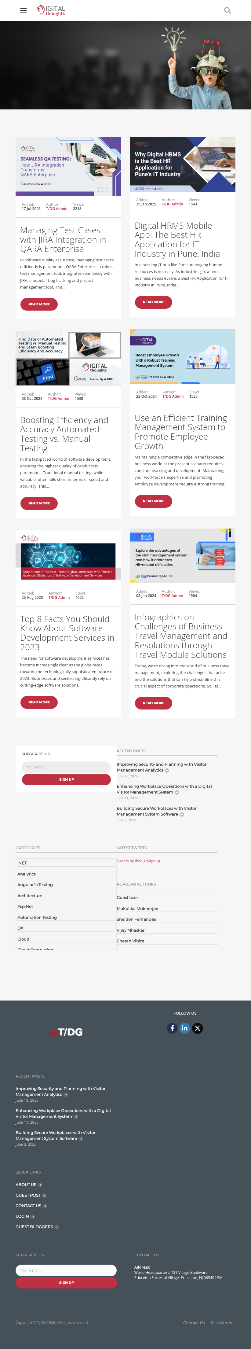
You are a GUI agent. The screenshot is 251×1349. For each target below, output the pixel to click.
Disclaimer (222, 1322)
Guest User (127, 897)
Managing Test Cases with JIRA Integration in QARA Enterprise (63, 239)
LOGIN (22, 1216)
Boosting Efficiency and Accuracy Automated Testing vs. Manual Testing (64, 434)
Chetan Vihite (130, 940)
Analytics (26, 874)
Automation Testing (37, 917)
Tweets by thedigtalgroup (138, 861)
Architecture (29, 895)
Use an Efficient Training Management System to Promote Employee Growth (181, 432)
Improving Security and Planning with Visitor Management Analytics (161, 767)
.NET (22, 863)
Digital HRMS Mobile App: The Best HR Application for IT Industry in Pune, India (177, 239)
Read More (39, 304)
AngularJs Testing (35, 884)
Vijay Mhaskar (130, 930)
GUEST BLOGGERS (34, 1226)
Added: (28, 204)
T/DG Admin (56, 208)
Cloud (23, 939)
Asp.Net (25, 906)
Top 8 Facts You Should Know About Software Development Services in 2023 (67, 633)
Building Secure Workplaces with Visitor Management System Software (156, 811)
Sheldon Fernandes (136, 919)
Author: (53, 204)
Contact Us (194, 1322)
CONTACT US (28, 1205)
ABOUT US (26, 1184)
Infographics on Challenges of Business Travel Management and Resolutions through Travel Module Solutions (181, 635)
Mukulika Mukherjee (137, 908)
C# (20, 928)
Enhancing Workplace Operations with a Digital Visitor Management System (164, 789)
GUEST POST (28, 1195)
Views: (78, 204)
